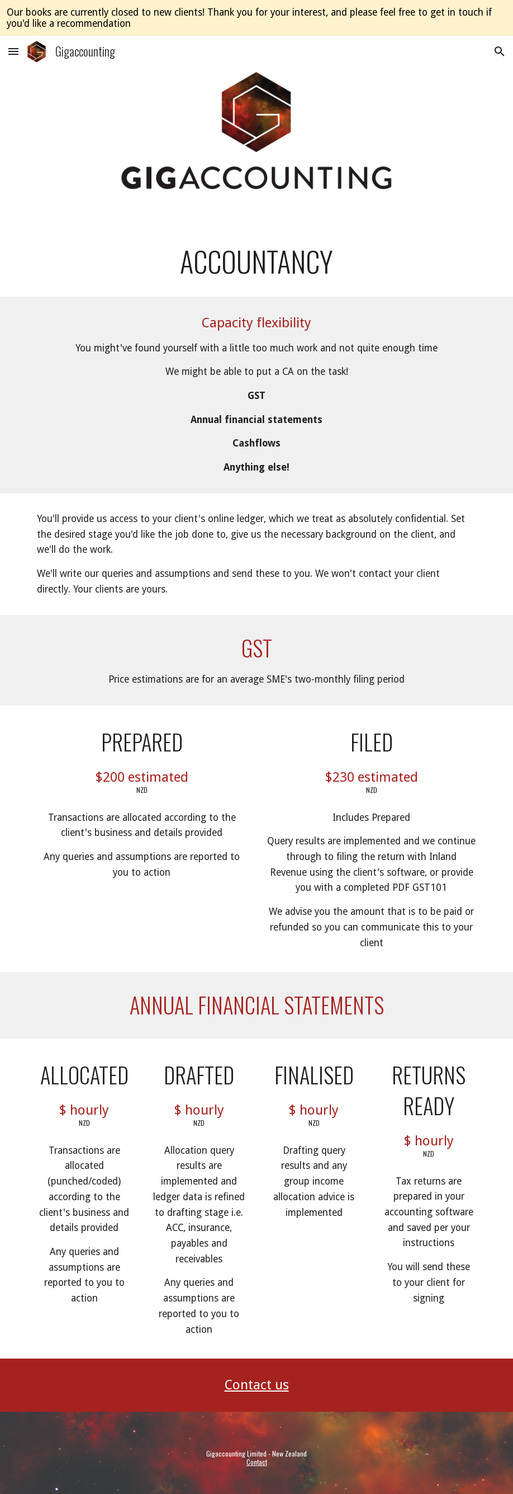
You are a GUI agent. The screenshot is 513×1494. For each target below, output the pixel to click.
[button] (13, 51)
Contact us (257, 1385)
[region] (256, 18)
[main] (256, 261)
